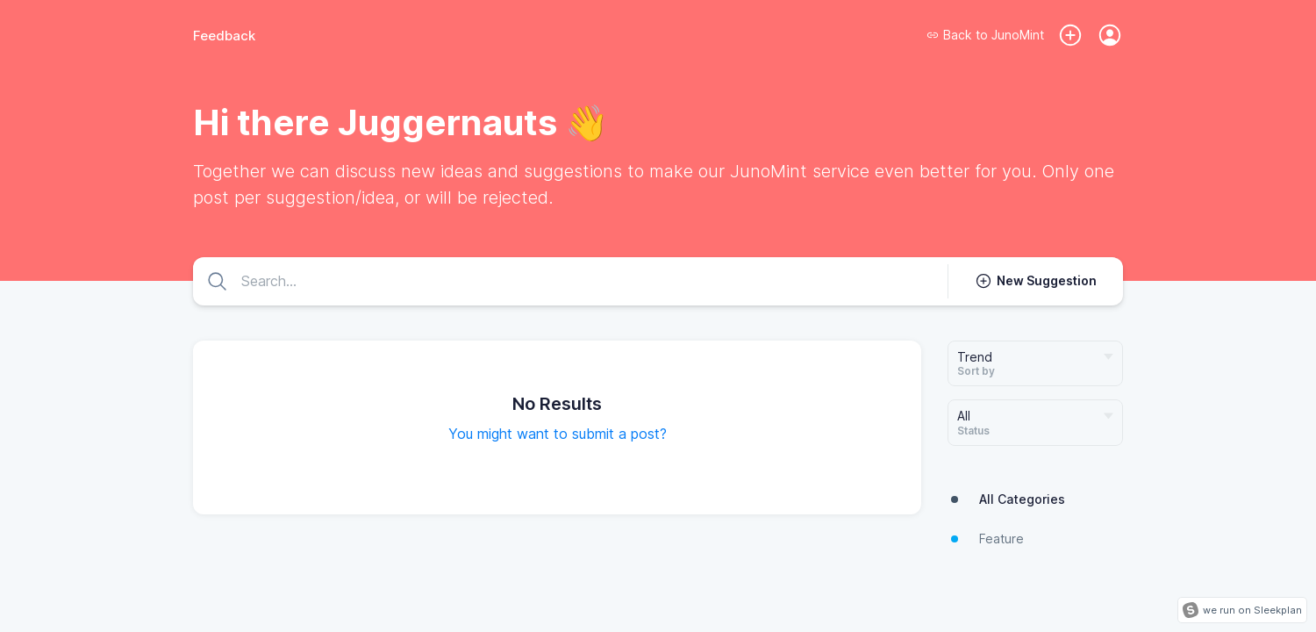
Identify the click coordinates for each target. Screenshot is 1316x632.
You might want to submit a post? (557, 433)
